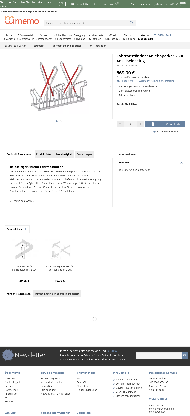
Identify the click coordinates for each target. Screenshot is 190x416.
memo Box (46, 386)
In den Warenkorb (166, 124)
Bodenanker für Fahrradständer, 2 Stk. (24, 268)
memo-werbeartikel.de (161, 408)
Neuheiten (83, 386)
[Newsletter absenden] (185, 355)
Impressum (11, 393)
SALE (79, 378)
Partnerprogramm (50, 378)
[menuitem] (90, 21)
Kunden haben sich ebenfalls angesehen (57, 293)
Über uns (10, 378)
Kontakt (9, 401)
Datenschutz (11, 389)
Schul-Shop (83, 382)
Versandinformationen (53, 382)
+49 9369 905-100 (158, 382)
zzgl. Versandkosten (142, 77)
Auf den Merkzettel (165, 131)
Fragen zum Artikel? (22, 200)
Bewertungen (84, 154)
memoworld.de (157, 411)
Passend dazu (17, 229)
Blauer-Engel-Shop (87, 389)
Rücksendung (48, 389)
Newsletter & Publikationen (56, 393)
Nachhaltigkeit (13, 382)
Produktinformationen (19, 154)
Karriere (9, 386)
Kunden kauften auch (19, 293)
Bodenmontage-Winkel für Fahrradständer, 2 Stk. (59, 268)
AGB (7, 397)
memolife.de (156, 405)
